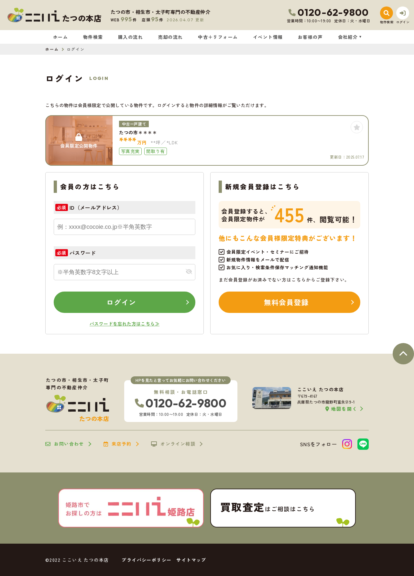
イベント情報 (268, 37)
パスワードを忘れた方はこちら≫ (124, 323)
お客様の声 (310, 37)
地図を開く (341, 408)
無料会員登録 (286, 302)
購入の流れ (130, 37)
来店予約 (118, 444)
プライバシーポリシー (146, 560)
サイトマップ (191, 560)
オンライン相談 (173, 444)
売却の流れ (170, 37)
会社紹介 (348, 37)
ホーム (60, 37)
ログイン (121, 302)
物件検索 (93, 37)
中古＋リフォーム (218, 37)
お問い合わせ (64, 444)
